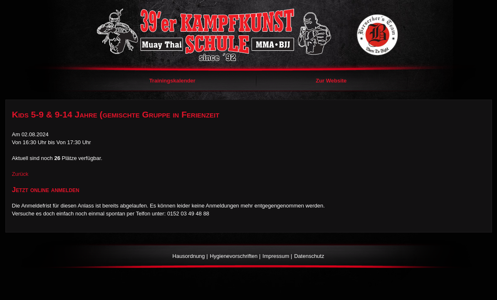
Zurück (20, 174)
